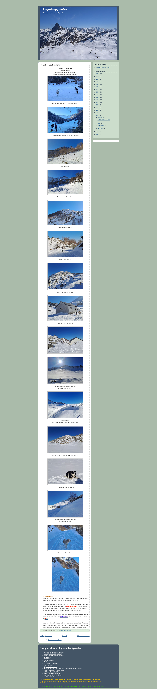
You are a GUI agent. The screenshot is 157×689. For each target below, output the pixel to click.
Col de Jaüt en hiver (52, 65)
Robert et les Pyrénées (51, 672)
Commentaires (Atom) (55, 640)
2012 (98, 87)
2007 (98, 74)
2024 (98, 131)
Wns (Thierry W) (49, 676)
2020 (98, 107)
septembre (101, 125)
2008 (98, 76)
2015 (98, 94)
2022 (98, 113)
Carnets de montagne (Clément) (54, 652)
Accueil (64, 636)
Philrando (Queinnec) (51, 663)
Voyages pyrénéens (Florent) (53, 675)
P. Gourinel (47, 662)
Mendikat (47, 659)
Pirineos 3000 (48, 665)
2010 (98, 81)
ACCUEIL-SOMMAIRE (103, 67)
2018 (98, 102)
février (100, 117)
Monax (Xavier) (49, 660)
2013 (98, 89)
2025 (98, 134)
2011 (98, 84)
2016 (98, 97)
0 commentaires (66, 630)
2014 (98, 92)
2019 (98, 105)
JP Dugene (47, 657)
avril (99, 123)
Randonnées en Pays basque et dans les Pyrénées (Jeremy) (63, 668)
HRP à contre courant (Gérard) (54, 655)
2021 (98, 110)
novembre (101, 128)
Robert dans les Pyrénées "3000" (54, 670)
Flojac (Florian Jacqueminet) (53, 654)
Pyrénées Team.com (50, 667)
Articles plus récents (46, 636)
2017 (98, 100)
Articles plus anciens (83, 636)
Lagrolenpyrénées (55, 9)
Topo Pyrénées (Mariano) (52, 673)
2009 (98, 79)
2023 (98, 115)
